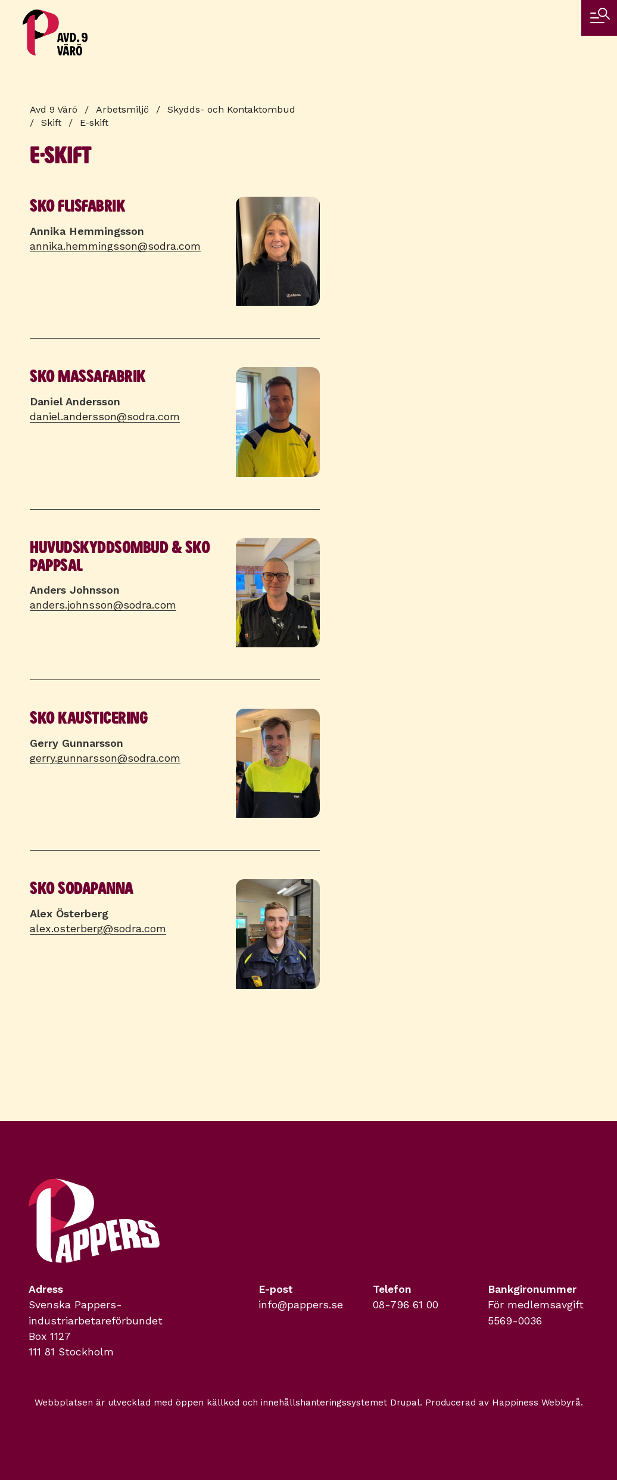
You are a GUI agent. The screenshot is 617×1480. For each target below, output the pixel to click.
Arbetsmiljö (122, 109)
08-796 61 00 (405, 1305)
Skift (51, 122)
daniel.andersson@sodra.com (105, 416)
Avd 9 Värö (53, 109)
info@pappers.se (300, 1305)
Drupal (405, 1402)
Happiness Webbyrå (536, 1402)
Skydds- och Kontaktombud (231, 109)
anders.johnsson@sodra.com (103, 604)
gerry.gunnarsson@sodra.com (105, 758)
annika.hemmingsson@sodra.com (115, 246)
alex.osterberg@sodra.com (98, 928)
